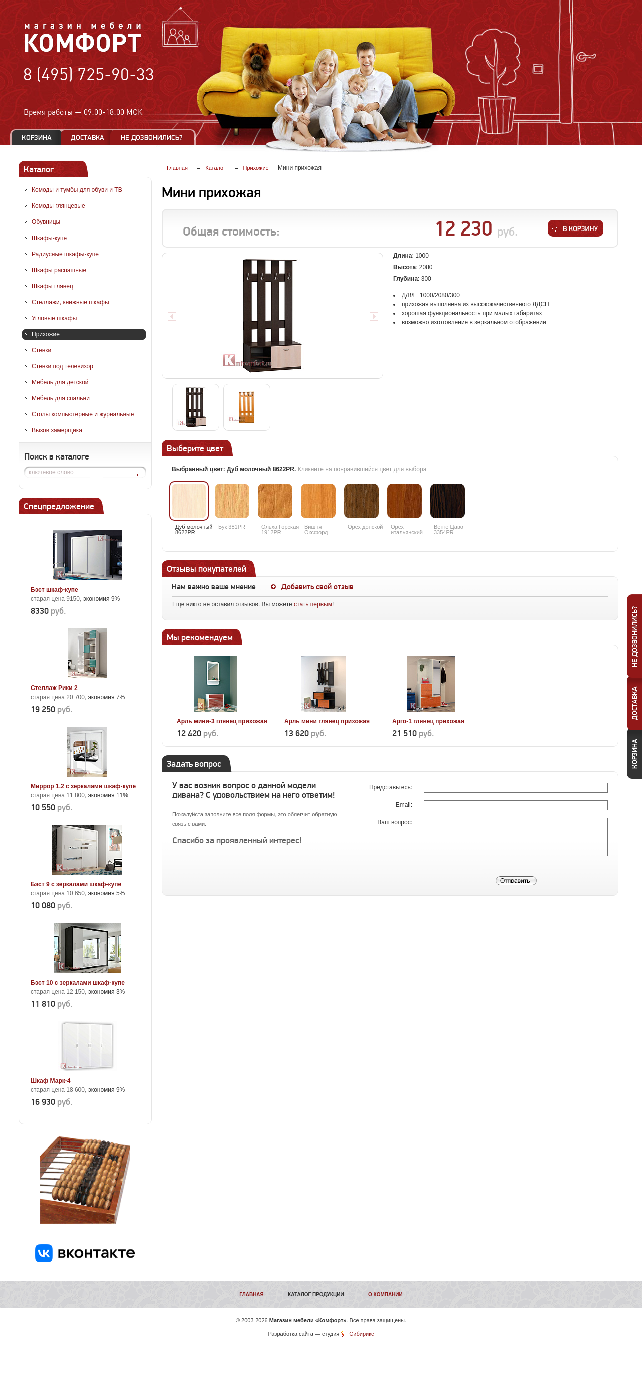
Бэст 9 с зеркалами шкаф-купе (76, 884)
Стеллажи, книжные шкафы (70, 302)
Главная (251, 1294)
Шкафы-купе (49, 238)
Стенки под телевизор (62, 366)
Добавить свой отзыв (317, 586)
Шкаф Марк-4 (50, 1080)
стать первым (313, 604)
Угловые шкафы (54, 318)
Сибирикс (361, 1334)
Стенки (41, 350)
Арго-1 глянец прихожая (428, 721)
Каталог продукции (316, 1294)
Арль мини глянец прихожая (327, 721)
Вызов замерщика (57, 430)
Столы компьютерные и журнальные (83, 414)
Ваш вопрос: (395, 822)
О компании (385, 1294)
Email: (405, 804)
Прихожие (46, 334)
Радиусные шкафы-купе (65, 254)
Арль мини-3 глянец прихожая (222, 721)
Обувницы (46, 221)
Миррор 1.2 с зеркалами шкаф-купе (83, 786)
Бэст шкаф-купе (54, 589)
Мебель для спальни (61, 398)
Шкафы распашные (59, 270)
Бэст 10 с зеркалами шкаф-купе (78, 982)
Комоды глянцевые (58, 205)
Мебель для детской (60, 382)
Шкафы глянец (52, 286)
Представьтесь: (391, 787)
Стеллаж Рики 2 (54, 688)
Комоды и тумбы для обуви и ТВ (77, 189)
